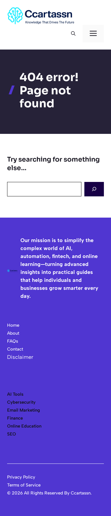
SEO (11, 434)
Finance (15, 418)
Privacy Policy (21, 477)
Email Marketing (23, 410)
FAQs (12, 341)
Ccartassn (81, 493)
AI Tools (15, 394)
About (13, 333)
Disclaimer (20, 357)
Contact (15, 349)
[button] (73, 33)
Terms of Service (24, 485)
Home (13, 325)
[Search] (94, 189)
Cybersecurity (21, 402)
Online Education (24, 426)
